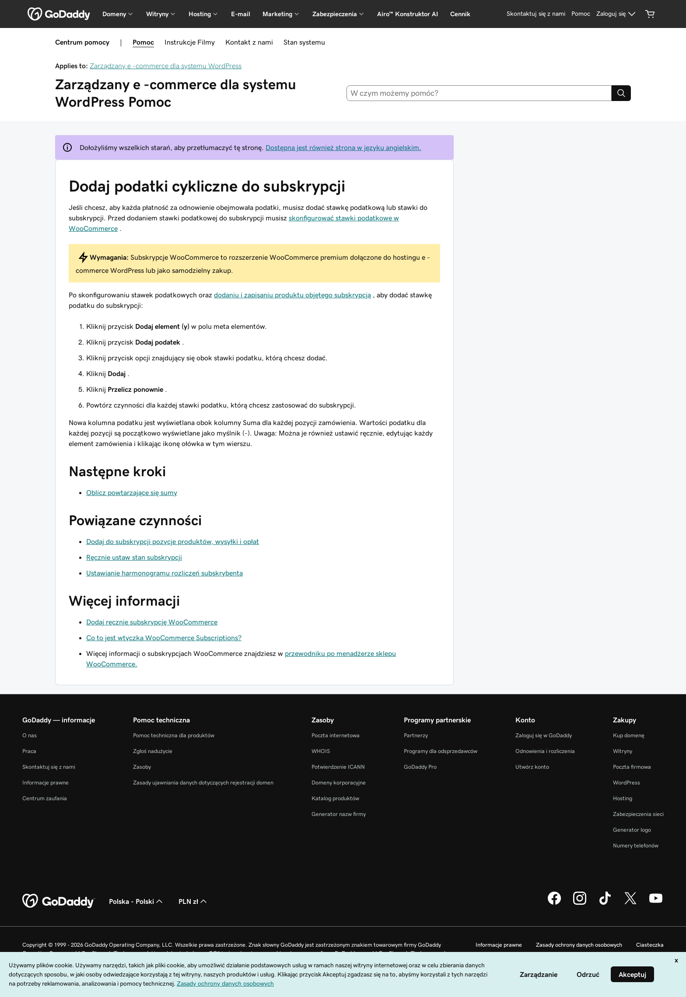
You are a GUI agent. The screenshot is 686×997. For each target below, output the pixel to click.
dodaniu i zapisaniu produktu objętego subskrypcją (292, 294)
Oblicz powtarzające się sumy (131, 492)
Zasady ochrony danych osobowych (579, 945)
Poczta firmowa (632, 767)
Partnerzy (416, 735)
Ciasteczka (650, 945)
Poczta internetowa (336, 735)
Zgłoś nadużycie (152, 751)
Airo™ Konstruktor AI (407, 14)
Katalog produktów (335, 798)
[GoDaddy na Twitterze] (630, 903)
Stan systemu (304, 41)
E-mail (240, 14)
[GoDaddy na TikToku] (605, 903)
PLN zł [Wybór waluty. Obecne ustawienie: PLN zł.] (193, 901)
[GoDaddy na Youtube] (656, 903)
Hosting (622, 798)
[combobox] (479, 93)
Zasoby (142, 767)
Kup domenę (628, 735)
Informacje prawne (45, 782)
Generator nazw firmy (339, 814)
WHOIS (321, 751)
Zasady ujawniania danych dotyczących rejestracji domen (203, 782)
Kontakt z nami (249, 41)
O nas (29, 735)
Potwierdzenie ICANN (338, 767)
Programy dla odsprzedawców (440, 751)
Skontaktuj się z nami (48, 767)
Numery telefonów (635, 845)
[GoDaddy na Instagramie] (580, 903)
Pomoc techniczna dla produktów (173, 735)
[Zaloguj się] (617, 14)
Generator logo (632, 830)
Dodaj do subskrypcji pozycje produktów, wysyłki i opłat (172, 541)
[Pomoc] (580, 14)
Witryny (622, 751)
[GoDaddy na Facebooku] (554, 903)
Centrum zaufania (44, 798)
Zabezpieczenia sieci (638, 814)
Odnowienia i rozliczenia (545, 751)
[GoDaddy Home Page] (58, 901)
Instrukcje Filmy (189, 41)
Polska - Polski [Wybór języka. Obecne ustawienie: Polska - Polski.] (136, 901)
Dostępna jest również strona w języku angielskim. (343, 147)
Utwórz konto (532, 767)
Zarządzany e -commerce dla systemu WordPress (166, 65)
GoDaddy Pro (420, 767)
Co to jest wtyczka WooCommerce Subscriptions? (164, 637)
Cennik (460, 14)
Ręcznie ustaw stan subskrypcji (134, 557)
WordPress (626, 782)
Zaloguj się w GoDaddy (543, 735)
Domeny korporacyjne (339, 782)
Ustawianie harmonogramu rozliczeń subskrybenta (164, 572)
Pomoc (143, 41)
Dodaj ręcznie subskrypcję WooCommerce (151, 621)
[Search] (621, 93)
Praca (29, 751)
